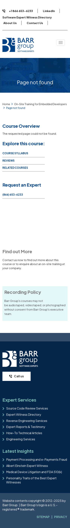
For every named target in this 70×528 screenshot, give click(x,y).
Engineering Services (20, 439)
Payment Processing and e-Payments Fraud (36, 459)
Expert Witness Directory (23, 414)
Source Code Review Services (27, 408)
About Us (10, 23)
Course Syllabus (15, 153)
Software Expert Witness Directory (27, 17)
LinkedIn (49, 11)
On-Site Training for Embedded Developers (40, 104)
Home (6, 104)
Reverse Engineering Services (26, 421)
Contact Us (35, 23)
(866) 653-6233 (12, 194)
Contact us (9, 260)
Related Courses (15, 167)
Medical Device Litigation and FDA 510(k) (34, 472)
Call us (19, 376)
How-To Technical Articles (24, 433)
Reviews (8, 160)
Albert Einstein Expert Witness (27, 466)
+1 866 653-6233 (21, 11)
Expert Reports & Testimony (25, 427)
